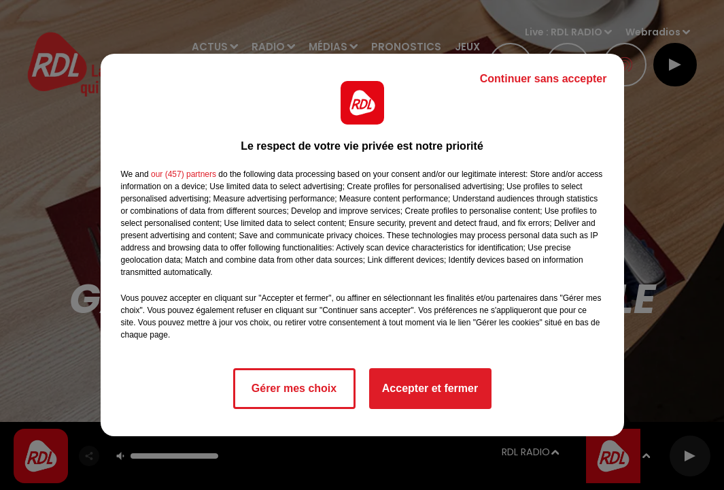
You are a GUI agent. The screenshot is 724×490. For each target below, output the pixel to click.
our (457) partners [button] (183, 174)
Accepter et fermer (430, 388)
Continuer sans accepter (543, 78)
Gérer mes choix (294, 388)
